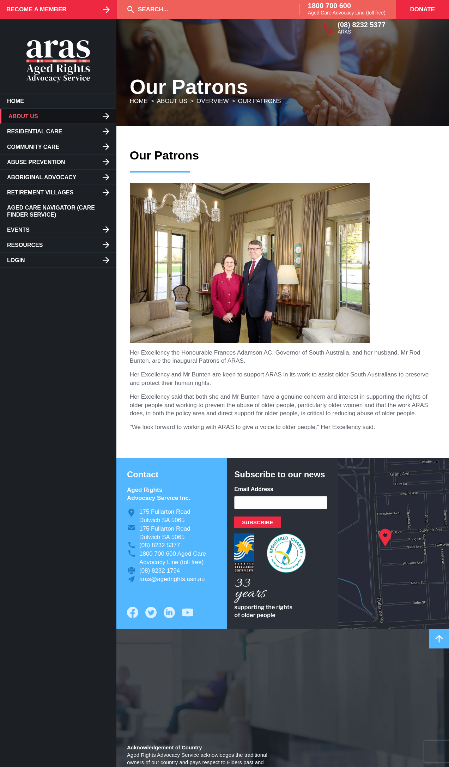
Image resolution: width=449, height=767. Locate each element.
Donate (422, 9)
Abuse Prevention (36, 162)
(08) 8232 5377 (362, 25)
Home (15, 101)
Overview (212, 101)
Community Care (33, 147)
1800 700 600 (329, 6)
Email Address (253, 489)
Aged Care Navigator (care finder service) (51, 211)
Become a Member (36, 9)
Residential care (34, 131)
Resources (25, 245)
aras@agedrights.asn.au (172, 579)
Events (18, 230)
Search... (153, 9)
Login (16, 260)
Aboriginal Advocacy (41, 177)
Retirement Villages (40, 192)
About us (23, 116)
